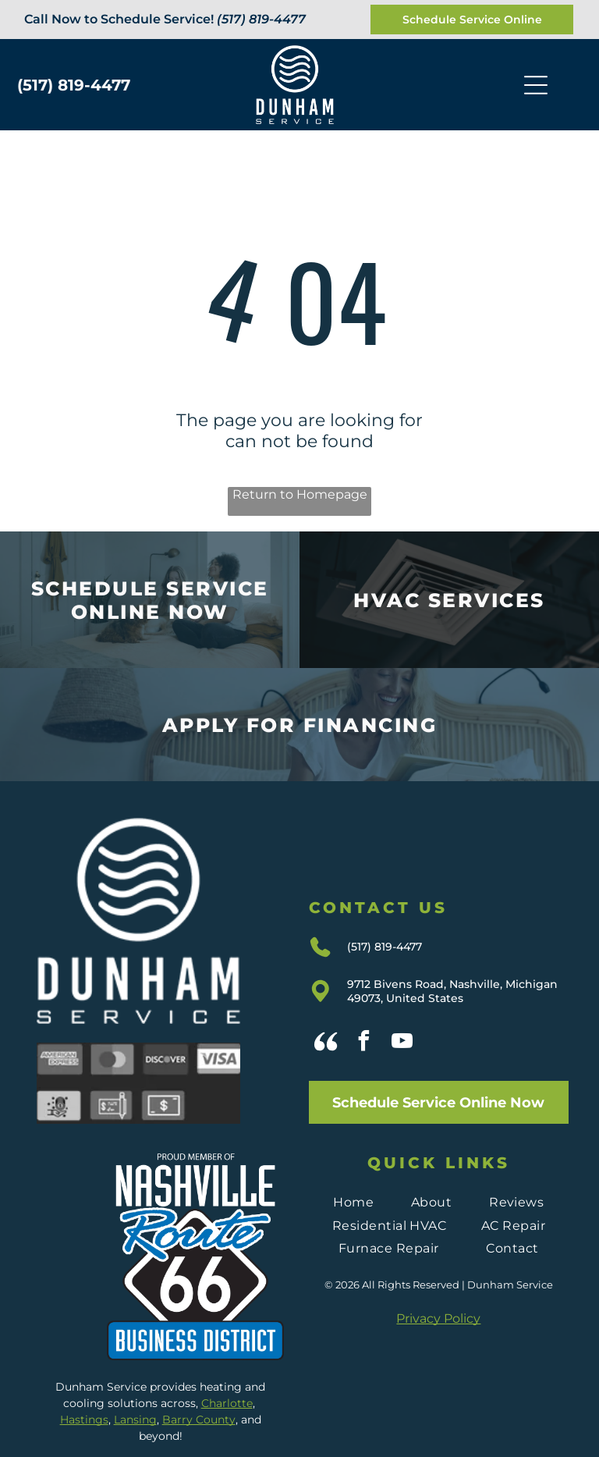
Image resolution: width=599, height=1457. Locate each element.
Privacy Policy (438, 1318)
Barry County (199, 1420)
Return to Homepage (299, 494)
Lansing (135, 1420)
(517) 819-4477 (261, 19)
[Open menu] (536, 85)
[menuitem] (353, 1202)
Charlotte (227, 1403)
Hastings (84, 1420)
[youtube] (402, 1043)
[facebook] (364, 1043)
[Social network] (326, 1043)
